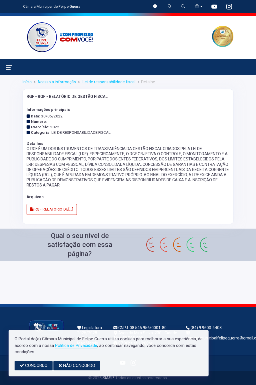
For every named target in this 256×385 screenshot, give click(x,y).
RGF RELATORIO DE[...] (51, 209)
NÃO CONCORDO (77, 365)
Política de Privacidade (76, 345)
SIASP (108, 378)
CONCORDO (33, 365)
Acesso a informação (56, 82)
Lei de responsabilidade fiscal (108, 82)
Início (27, 82)
